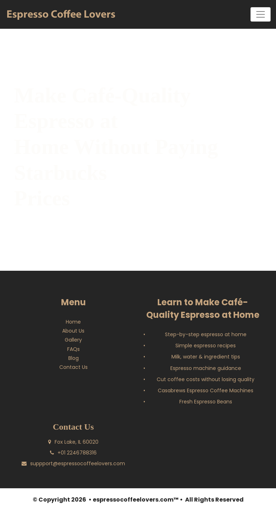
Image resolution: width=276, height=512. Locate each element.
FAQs (73, 349)
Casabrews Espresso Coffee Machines (205, 391)
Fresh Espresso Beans (205, 402)
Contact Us (73, 368)
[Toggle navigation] (260, 14)
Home (73, 322)
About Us (73, 331)
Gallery (73, 340)
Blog (73, 359)
